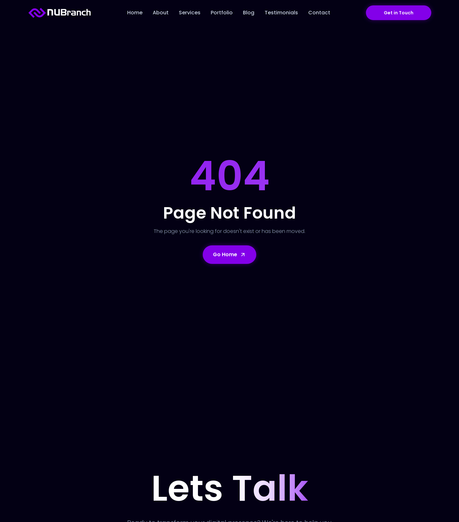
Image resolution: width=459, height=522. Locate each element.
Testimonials (281, 12)
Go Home (229, 254)
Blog (248, 12)
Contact (319, 12)
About (161, 12)
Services (189, 12)
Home (134, 12)
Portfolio (222, 12)
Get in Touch (398, 13)
